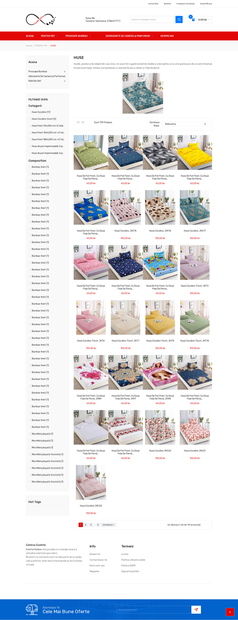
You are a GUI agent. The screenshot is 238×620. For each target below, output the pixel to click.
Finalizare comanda (186, 4)
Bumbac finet (40, 167)
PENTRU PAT (34, 81)
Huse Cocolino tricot (44, 119)
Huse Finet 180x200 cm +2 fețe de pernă (48, 139)
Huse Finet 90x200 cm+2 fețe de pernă (48, 125)
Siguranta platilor (130, 571)
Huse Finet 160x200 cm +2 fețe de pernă (48, 132)
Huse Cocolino (41, 112)
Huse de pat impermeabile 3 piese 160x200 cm (48, 146)
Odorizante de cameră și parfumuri (46, 76)
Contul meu (153, 4)
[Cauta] (156, 19)
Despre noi (95, 554)
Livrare (124, 554)
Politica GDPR (128, 565)
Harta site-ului (97, 565)
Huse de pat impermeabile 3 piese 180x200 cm (48, 153)
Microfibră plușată (42, 434)
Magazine (94, 571)
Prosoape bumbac (37, 71)
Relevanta (186, 124)
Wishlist (167, 4)
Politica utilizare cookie (133, 560)
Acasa (32, 62)
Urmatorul (109, 525)
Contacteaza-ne (98, 560)
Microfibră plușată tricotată (47, 454)
